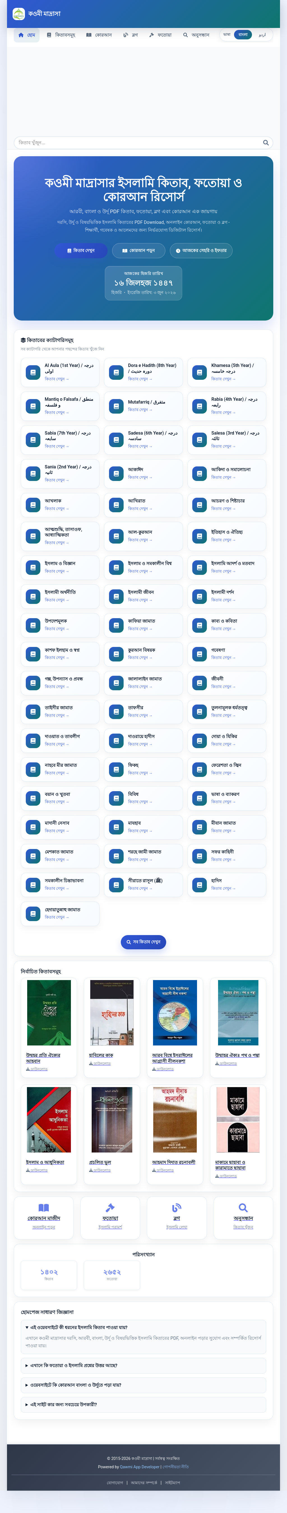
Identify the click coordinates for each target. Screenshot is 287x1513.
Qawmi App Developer (139, 1489)
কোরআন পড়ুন (138, 249)
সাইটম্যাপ (172, 1505)
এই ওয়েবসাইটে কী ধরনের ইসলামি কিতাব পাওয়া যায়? (79, 1350)
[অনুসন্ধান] (266, 142)
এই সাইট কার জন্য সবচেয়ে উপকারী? (63, 1427)
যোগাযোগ (115, 1505)
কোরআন (100, 34)
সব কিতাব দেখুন (143, 960)
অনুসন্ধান (199, 34)
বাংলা (243, 34)
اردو (262, 34)
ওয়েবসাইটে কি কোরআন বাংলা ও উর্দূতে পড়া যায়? (75, 1407)
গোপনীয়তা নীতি (176, 1489)
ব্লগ (132, 34)
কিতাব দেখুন (81, 249)
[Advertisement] (143, 94)
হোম (26, 34)
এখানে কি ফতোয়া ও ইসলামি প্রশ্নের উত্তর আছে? (73, 1388)
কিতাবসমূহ (61, 34)
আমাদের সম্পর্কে (144, 1505)
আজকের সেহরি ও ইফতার (201, 249)
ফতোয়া (162, 34)
